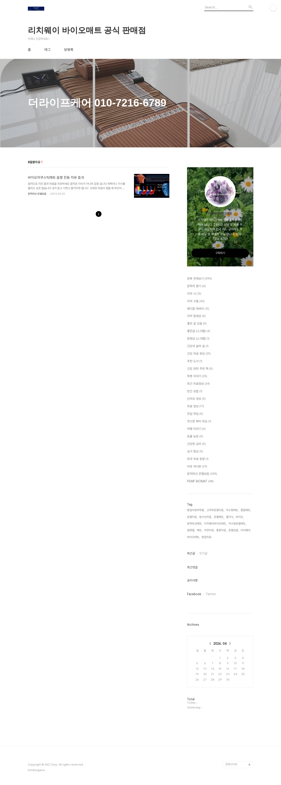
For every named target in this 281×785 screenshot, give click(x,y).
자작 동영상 (196, 316)
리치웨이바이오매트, (215, 523)
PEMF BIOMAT (200, 481)
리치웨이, (246, 530)
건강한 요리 (196, 444)
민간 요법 (194, 391)
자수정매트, (232, 510)
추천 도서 (194, 361)
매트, (199, 530)
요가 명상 (195, 451)
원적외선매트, (194, 523)
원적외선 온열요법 (37, 193)
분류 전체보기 (199, 279)
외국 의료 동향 (197, 459)
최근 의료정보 (198, 384)
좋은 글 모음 (196, 323)
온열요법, (233, 530)
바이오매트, (193, 537)
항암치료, (207, 537)
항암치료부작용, (196, 510)
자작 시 (194, 294)
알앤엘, (191, 530)
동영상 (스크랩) (198, 339)
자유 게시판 (197, 466)
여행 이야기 (196, 429)
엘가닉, (230, 517)
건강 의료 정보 (199, 354)
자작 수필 (196, 301)
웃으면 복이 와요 (199, 421)
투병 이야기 (197, 376)
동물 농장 (195, 436)
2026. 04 (220, 644)
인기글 (203, 553)
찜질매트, (246, 510)
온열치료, (192, 517)
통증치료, (221, 530)
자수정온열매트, (237, 523)
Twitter (211, 594)
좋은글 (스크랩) (198, 331)
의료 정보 (195, 406)
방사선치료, (205, 517)
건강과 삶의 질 (197, 346)
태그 (47, 50)
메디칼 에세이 (198, 309)
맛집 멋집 (195, 414)
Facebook (194, 594)
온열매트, (219, 517)
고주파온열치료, (215, 510)
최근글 (191, 553)
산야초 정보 (196, 399)
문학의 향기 (196, 286)
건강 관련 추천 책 (200, 369)
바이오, (240, 517)
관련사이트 (231, 764)
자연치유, (209, 530)
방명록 (68, 50)
